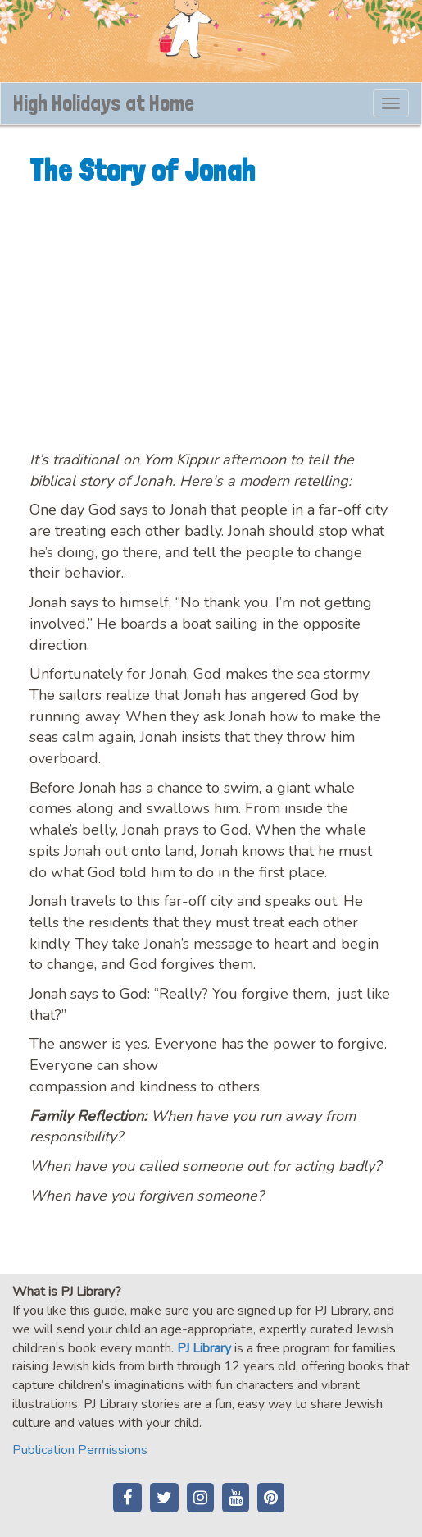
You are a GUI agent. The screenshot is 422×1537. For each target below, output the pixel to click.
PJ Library (204, 1348)
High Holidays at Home (103, 103)
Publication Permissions (79, 1450)
